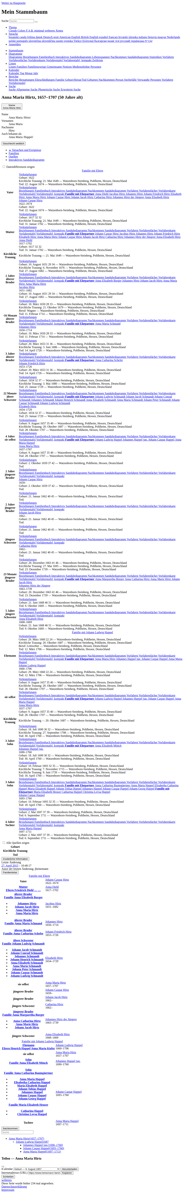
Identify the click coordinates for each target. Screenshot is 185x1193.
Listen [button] (12, 63)
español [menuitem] (104, 37)
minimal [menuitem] (39, 30)
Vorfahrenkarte (167, 190)
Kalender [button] (14, 70)
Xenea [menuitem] (59, 30)
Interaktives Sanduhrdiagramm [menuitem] (73, 57)
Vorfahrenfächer (148, 190)
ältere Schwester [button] (23, 940)
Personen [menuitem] (96, 66)
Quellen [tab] (13, 156)
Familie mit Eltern (92, 170)
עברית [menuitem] (148, 40)
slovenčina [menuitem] (35, 40)
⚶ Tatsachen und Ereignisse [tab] (25, 150)
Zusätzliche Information (15, 859)
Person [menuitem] (119, 79)
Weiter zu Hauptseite (13, 3)
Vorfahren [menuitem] (168, 57)
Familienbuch (43, 190)
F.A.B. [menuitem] (30, 30)
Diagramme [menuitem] (16, 57)
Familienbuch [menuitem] (47, 57)
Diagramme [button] (15, 53)
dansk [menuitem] (39, 37)
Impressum (7, 1189)
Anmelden (15, 44)
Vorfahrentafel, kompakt (50, 193)
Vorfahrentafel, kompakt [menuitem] (77, 60)
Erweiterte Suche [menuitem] (71, 89)
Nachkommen (96, 190)
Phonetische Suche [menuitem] (49, 89)
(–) (26, 1138)
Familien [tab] (14, 153)
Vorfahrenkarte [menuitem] (37, 60)
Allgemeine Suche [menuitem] (27, 89)
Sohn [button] (28, 1059)
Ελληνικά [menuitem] (88, 40)
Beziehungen (27, 190)
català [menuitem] (23, 37)
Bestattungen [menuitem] (27, 79)
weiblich (13, 143)
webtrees (6, 1180)
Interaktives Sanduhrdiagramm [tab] (26, 159)
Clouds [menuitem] (13, 30)
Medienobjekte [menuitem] (81, 66)
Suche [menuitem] (12, 89)
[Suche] (36, 21)
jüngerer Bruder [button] (23, 1011)
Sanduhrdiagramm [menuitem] (138, 57)
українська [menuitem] (138, 40)
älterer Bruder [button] (23, 894)
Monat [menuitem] (29, 73)
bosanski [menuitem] (14, 37)
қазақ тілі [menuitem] (113, 40)
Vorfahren (133, 190)
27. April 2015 (9, 865)
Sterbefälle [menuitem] (130, 79)
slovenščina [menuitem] (49, 40)
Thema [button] (13, 27)
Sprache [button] (13, 33)
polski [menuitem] (12, 40)
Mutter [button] (23, 886)
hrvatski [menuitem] (124, 37)
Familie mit (92, 632)
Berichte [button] (13, 76)
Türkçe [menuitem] (78, 40)
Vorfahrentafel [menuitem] (54, 60)
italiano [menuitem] (143, 37)
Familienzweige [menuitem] (37, 66)
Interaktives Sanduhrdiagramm (69, 190)
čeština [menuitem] (31, 37)
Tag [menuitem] (22, 73)
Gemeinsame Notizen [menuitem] (59, 66)
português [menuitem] (22, 40)
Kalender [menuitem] (14, 73)
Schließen (8, 1176)
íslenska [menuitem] (133, 37)
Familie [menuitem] (60, 79)
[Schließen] (2, 1166)
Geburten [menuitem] (93, 79)
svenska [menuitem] (68, 40)
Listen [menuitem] (13, 66)
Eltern (10, 890)
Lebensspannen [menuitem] (101, 57)
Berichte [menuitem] (14, 79)
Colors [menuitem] (22, 30)
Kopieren (67, 1173)
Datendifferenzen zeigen (19, 166)
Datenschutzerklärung (14, 1186)
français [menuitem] (114, 37)
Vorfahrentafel (27, 193)
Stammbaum (16, 50)
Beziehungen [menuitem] (31, 57)
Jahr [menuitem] (35, 73)
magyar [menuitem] (162, 37)
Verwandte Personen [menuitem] (149, 79)
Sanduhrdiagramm (116, 190)
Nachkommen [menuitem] (118, 57)
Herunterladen (69, 1169)
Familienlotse (10, 872)
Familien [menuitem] (22, 66)
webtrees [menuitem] (50, 30)
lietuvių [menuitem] (153, 37)
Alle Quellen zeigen (16, 842)
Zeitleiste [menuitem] (97, 60)
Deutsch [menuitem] (48, 37)
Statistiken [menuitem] (155, 57)
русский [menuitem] (125, 40)
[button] (28, 174)
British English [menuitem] (90, 37)
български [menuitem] (100, 40)
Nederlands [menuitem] (173, 37)
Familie (9, 897)
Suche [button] (12, 86)
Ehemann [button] (29, 1045)
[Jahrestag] (36, 1169)
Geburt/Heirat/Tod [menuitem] (76, 79)
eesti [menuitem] (56, 37)
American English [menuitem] (70, 37)
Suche (4, 20)
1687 (32, 1141)
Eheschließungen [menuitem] (45, 79)
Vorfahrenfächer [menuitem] (18, 60)
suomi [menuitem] (60, 40)
